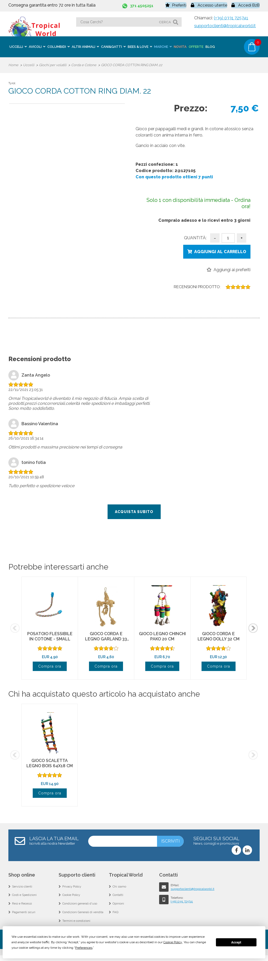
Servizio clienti (22, 888)
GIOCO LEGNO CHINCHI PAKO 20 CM (162, 637)
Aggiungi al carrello (220, 250)
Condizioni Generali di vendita (83, 916)
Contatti (118, 898)
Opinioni (118, 907)
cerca (165, 21)
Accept (236, 942)
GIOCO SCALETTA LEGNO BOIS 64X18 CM (49, 764)
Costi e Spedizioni (24, 898)
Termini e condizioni (76, 926)
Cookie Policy (71, 898)
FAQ (115, 916)
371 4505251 (143, 5)
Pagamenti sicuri (24, 916)
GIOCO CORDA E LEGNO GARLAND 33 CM (106, 640)
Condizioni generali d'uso (80, 907)
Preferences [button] (83, 947)
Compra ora (49, 667)
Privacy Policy (72, 888)
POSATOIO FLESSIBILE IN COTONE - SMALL (49, 637)
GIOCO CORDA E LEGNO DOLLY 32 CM (218, 637)
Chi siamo (119, 888)
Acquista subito (134, 513)
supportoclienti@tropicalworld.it (225, 24)
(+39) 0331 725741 (231, 17)
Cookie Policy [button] (172, 942)
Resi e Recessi (22, 907)
